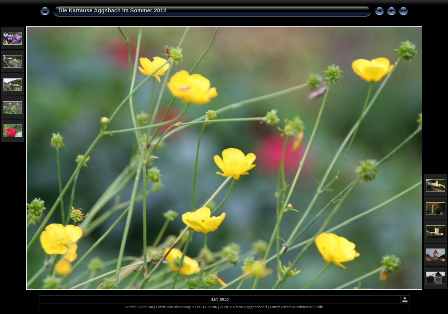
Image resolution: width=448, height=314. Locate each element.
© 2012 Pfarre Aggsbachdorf (243, 307)
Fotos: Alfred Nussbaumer (291, 307)
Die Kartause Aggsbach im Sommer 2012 (112, 10)
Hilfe (319, 307)
